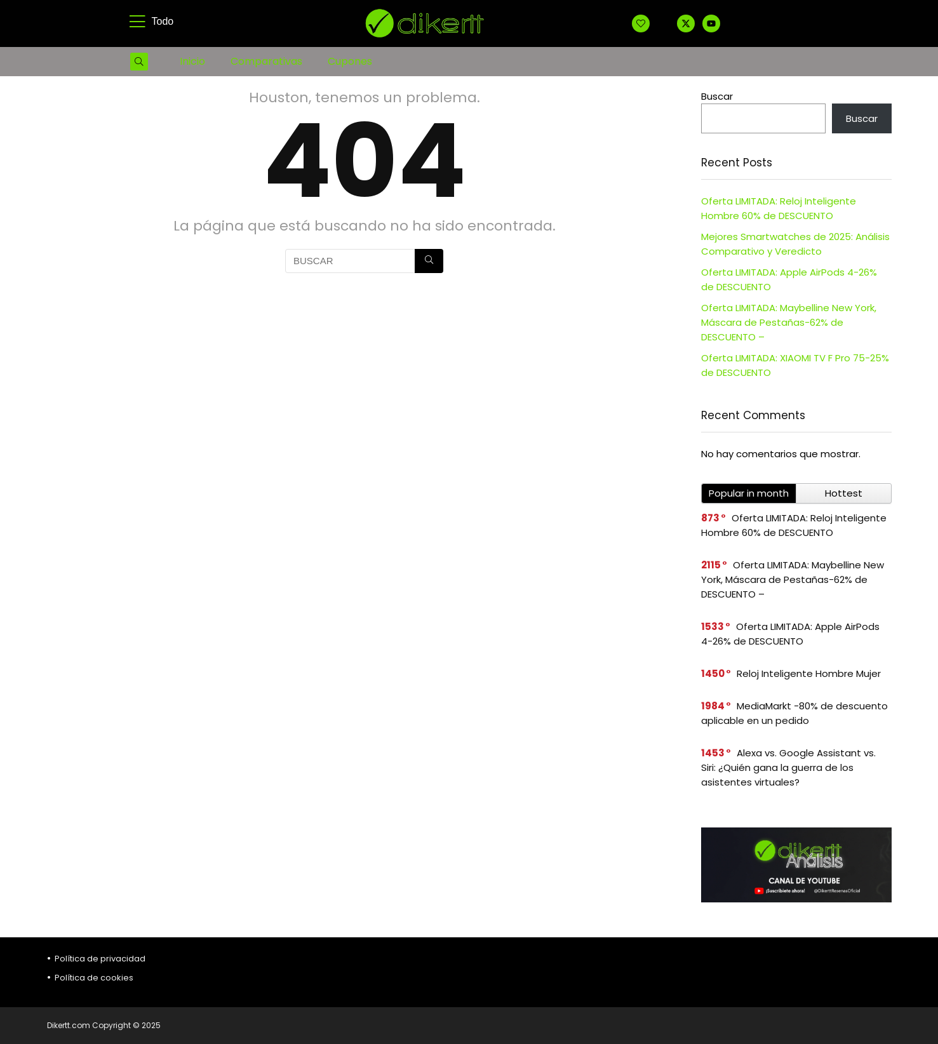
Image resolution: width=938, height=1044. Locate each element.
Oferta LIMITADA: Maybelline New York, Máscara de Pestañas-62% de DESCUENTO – (788, 322)
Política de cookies (94, 978)
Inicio (192, 61)
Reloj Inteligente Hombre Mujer (809, 673)
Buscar (717, 96)
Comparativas (266, 61)
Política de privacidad (100, 959)
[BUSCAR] (429, 261)
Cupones (350, 61)
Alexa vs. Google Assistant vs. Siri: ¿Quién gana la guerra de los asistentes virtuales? (788, 767)
